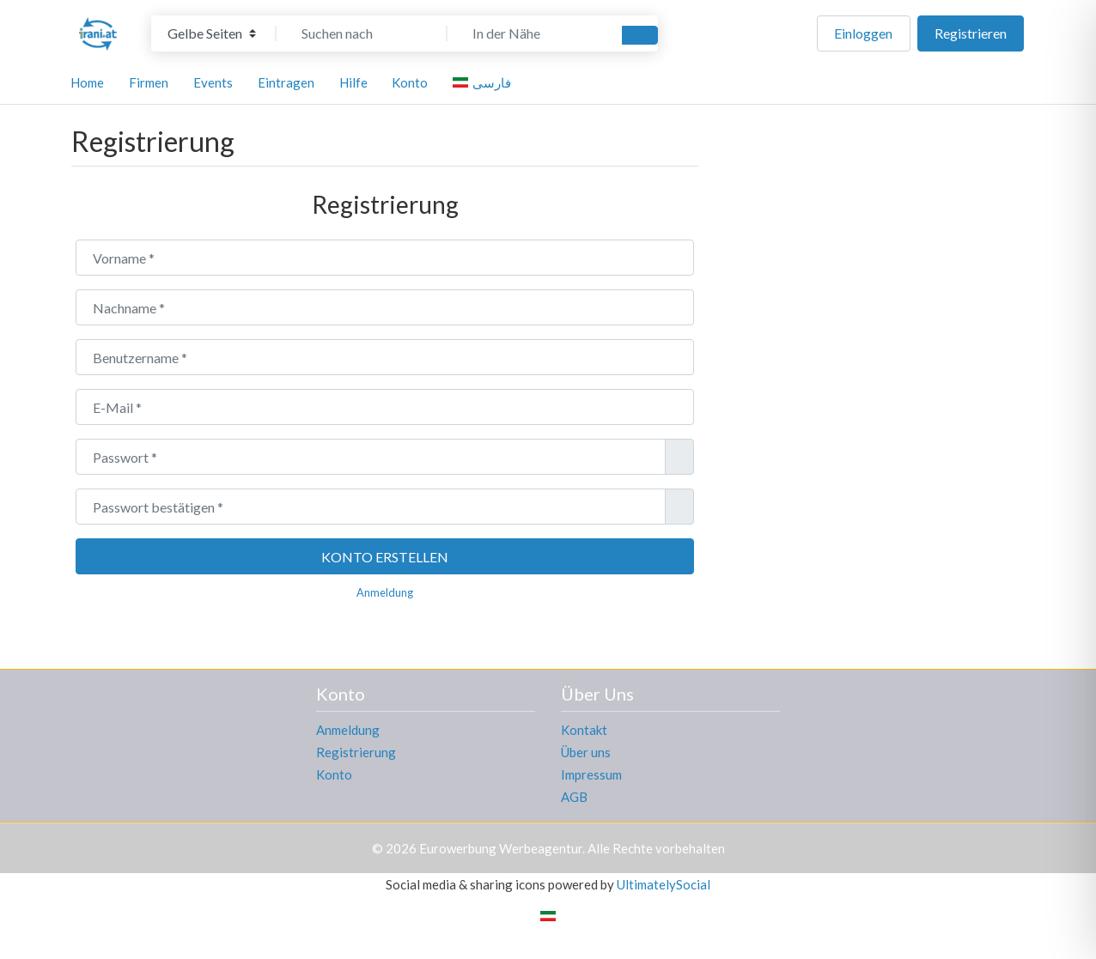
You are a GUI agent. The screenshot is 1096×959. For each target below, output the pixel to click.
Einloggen (863, 33)
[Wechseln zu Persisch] (548, 914)
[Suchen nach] (361, 33)
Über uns (586, 752)
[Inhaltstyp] (211, 33)
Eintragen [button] (286, 82)
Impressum (591, 774)
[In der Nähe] (532, 33)
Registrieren (971, 33)
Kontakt (584, 729)
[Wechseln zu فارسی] (484, 82)
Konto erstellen (384, 557)
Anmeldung (384, 592)
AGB (574, 796)
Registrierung (356, 752)
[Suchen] (640, 35)
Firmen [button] (148, 82)
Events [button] (213, 82)
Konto (334, 774)
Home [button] (87, 82)
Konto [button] (410, 82)
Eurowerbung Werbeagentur (500, 848)
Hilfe (353, 82)
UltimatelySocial (663, 884)
